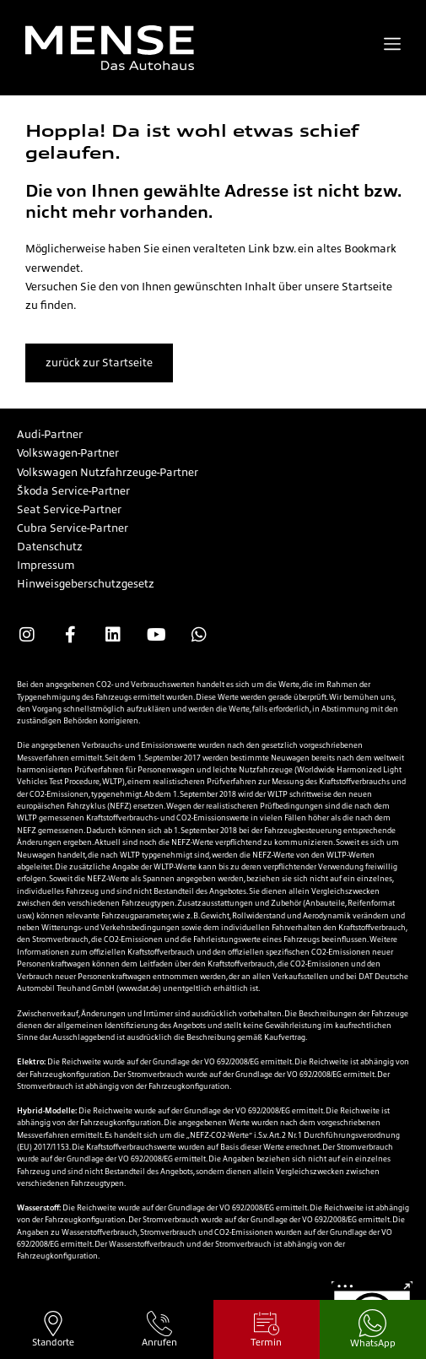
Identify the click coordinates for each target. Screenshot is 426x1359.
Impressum (45, 565)
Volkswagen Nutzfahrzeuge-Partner (107, 472)
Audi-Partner (50, 434)
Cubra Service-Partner (72, 528)
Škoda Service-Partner (73, 491)
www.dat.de (139, 988)
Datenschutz (50, 546)
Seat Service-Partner (69, 509)
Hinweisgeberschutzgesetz (85, 583)
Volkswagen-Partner (68, 453)
